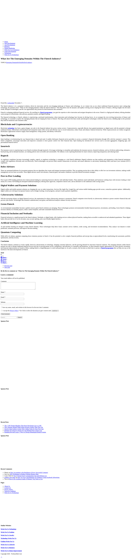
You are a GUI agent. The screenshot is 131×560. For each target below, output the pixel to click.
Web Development (9, 43)
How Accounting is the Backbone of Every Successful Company (29, 474)
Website (3, 303)
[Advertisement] (65, 26)
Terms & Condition (10, 492)
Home (6, 41)
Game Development (10, 51)
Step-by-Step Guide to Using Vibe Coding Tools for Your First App (24, 430)
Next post (7, 267)
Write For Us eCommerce (11, 50)
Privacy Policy (14, 312)
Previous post (8, 266)
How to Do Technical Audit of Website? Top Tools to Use (26, 480)
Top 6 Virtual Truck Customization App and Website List (30, 477)
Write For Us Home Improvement (11, 552)
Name (3, 293)
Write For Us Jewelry (7, 536)
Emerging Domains (11, 62)
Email (3, 298)
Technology (7, 53)
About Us (7, 487)
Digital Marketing (9, 48)
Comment (3, 281)
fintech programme (46, 112)
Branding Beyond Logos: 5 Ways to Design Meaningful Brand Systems (25, 433)
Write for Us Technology (11, 55)
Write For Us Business (8, 549)
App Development (9, 45)
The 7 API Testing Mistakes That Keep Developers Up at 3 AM (22, 427)
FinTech (19, 62)
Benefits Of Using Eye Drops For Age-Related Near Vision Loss (23, 432)
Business (7, 46)
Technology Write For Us (8, 540)
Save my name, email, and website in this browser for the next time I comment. (26, 309)
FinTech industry (27, 62)
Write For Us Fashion (7, 533)
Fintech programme (107, 248)
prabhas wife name (9, 479)
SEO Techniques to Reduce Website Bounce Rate (24, 475)
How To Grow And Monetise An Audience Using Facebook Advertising (38, 479)
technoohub (10, 103)
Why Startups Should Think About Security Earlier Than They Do (23, 428)
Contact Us (7, 489)
